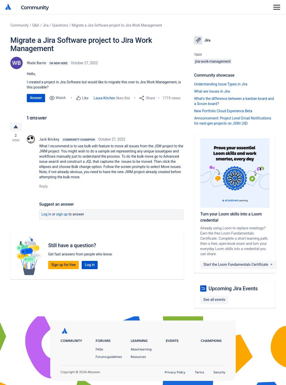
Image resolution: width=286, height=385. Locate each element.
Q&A (35, 25)
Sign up (62, 214)
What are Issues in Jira (212, 91)
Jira (46, 25)
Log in (46, 214)
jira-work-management (213, 61)
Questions (60, 25)
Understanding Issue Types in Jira (220, 84)
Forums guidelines (109, 357)
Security (219, 372)
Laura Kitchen (104, 98)
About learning (141, 349)
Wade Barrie (36, 63)
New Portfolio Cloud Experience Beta (223, 111)
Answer (36, 98)
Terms (199, 372)
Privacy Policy (175, 372)
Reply (43, 186)
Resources (138, 357)
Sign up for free (63, 265)
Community (35, 7)
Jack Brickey (49, 139)
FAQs (99, 349)
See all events (214, 300)
